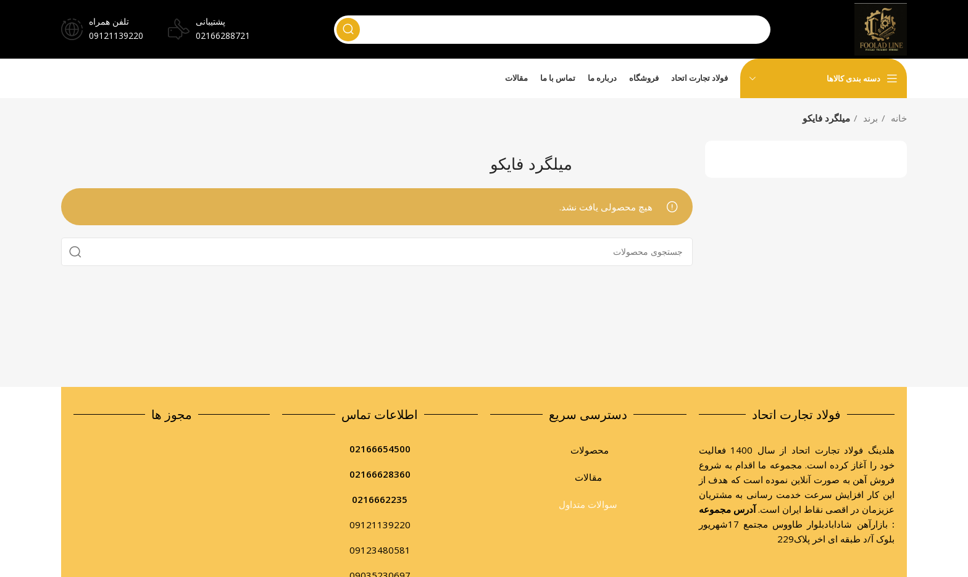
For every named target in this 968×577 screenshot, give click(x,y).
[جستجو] (551, 30)
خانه (897, 117)
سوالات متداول (588, 503)
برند (869, 117)
